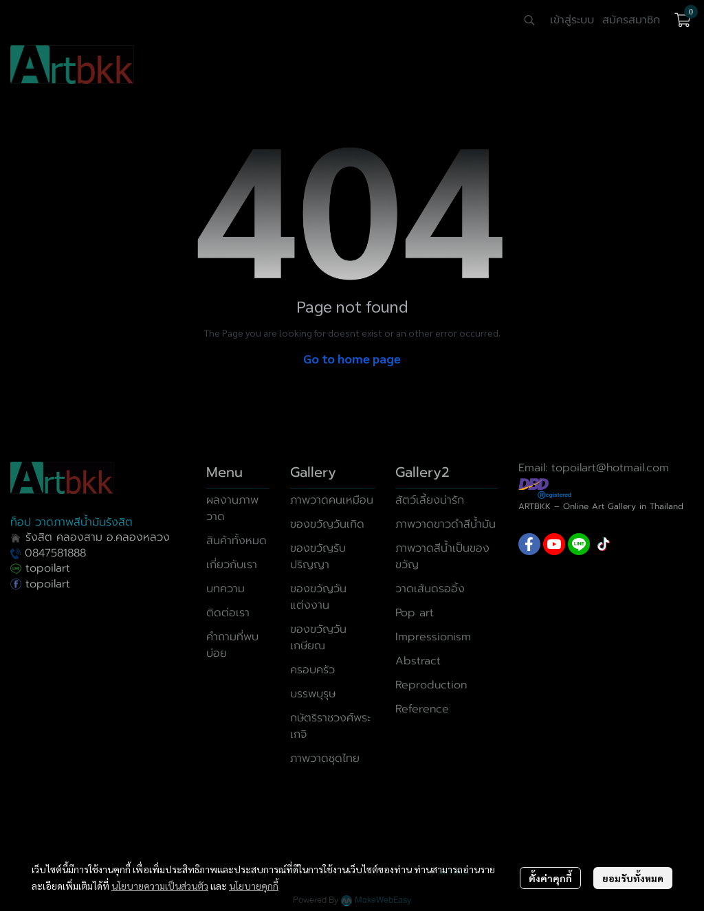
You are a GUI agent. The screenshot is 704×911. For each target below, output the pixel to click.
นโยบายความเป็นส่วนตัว (159, 885)
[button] (529, 20)
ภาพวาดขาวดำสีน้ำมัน (445, 524)
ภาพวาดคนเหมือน (331, 500)
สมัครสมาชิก (631, 20)
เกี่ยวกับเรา (231, 564)
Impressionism (433, 637)
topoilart (40, 568)
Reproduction (431, 685)
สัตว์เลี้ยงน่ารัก (429, 500)
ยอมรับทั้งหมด (632, 878)
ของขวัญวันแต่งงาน (318, 597)
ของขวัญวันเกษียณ (318, 637)
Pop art (414, 613)
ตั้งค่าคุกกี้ (550, 878)
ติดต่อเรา (228, 613)
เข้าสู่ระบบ (572, 20)
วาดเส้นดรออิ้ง (430, 589)
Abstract (418, 661)
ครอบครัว (312, 670)
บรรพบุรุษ (313, 694)
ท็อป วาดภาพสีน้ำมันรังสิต (71, 522)
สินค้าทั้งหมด (236, 540)
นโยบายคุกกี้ (253, 885)
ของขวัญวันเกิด (327, 524)
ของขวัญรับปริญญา (318, 556)
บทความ (225, 589)
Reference (422, 709)
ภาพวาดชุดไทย (325, 758)
